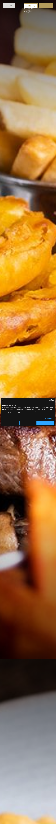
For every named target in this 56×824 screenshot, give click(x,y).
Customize (28, 423)
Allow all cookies (45, 423)
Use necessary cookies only (10, 423)
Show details (48, 418)
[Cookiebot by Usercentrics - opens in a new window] (48, 400)
